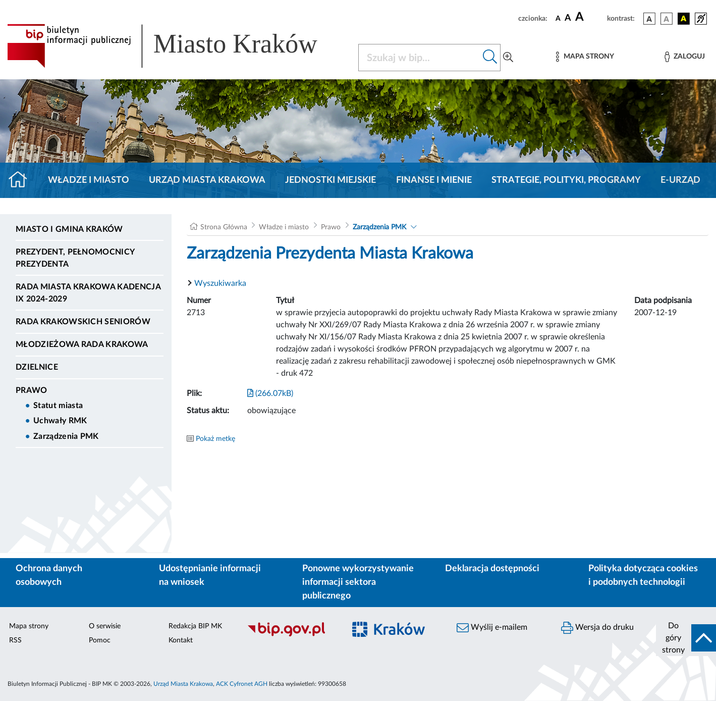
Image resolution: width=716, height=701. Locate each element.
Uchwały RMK (60, 421)
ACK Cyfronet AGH (241, 684)
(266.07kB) (270, 393)
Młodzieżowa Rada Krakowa (82, 344)
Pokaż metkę (215, 438)
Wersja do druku (597, 628)
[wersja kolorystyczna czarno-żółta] (683, 18)
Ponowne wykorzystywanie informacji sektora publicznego (358, 582)
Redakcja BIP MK (195, 626)
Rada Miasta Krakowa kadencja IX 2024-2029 (88, 293)
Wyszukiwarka (220, 283)
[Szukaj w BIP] (419, 57)
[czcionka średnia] (568, 18)
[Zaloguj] (685, 57)
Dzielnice (37, 367)
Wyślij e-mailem (492, 628)
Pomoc (100, 640)
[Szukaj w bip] (490, 57)
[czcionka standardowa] (558, 18)
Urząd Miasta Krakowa (207, 180)
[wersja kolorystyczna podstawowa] (649, 18)
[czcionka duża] (589, 17)
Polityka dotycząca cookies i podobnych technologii (643, 575)
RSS (15, 640)
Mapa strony (28, 626)
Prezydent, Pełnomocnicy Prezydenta (75, 258)
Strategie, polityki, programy (566, 180)
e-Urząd (680, 180)
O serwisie (105, 626)
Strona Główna (223, 227)
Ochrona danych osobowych (49, 575)
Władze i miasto (88, 180)
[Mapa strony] (585, 57)
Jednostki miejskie (330, 180)
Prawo (31, 390)
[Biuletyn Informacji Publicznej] (291, 635)
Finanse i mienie (434, 180)
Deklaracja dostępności (492, 568)
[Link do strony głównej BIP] (177, 46)
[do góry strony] (686, 638)
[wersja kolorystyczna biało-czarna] (666, 18)
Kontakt (181, 640)
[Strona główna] (22, 180)
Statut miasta (58, 406)
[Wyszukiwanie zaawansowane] (508, 58)
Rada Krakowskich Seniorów (83, 322)
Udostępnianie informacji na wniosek (210, 575)
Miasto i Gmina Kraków (69, 229)
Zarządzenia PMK (66, 436)
